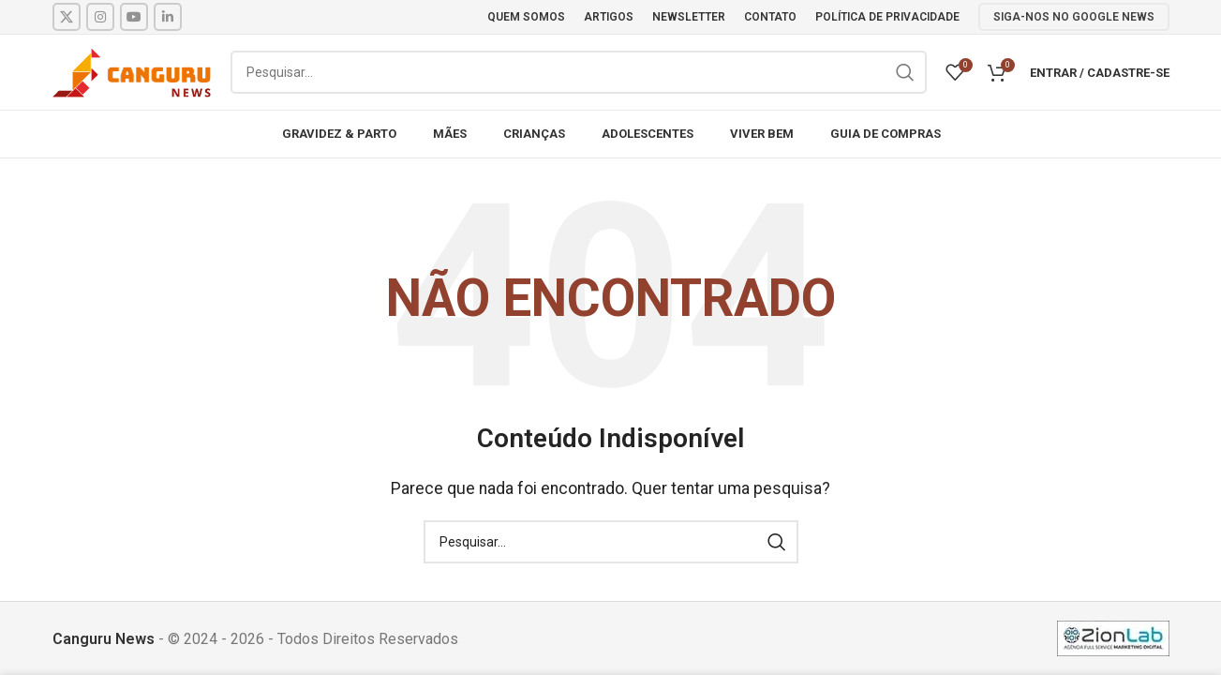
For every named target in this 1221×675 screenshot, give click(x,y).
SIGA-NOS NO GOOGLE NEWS (1073, 16)
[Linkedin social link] (168, 17)
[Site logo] (132, 71)
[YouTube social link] (134, 17)
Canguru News (103, 639)
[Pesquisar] (579, 72)
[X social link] (66, 17)
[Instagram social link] (100, 17)
